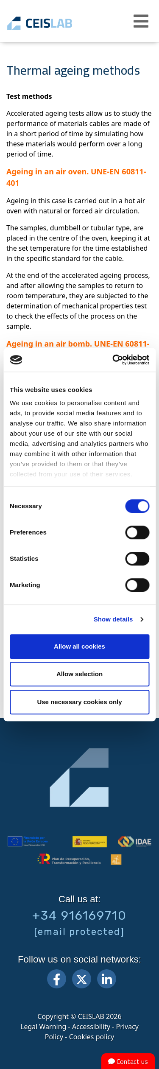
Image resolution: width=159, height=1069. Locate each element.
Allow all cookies (79, 646)
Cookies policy (91, 1036)
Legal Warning (43, 1026)
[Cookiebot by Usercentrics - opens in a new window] (113, 359)
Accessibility (91, 1026)
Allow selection (79, 673)
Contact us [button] (128, 1061)
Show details (113, 619)
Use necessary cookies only (79, 701)
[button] (142, 21)
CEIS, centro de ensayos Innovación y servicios (52, 23)
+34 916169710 (79, 915)
